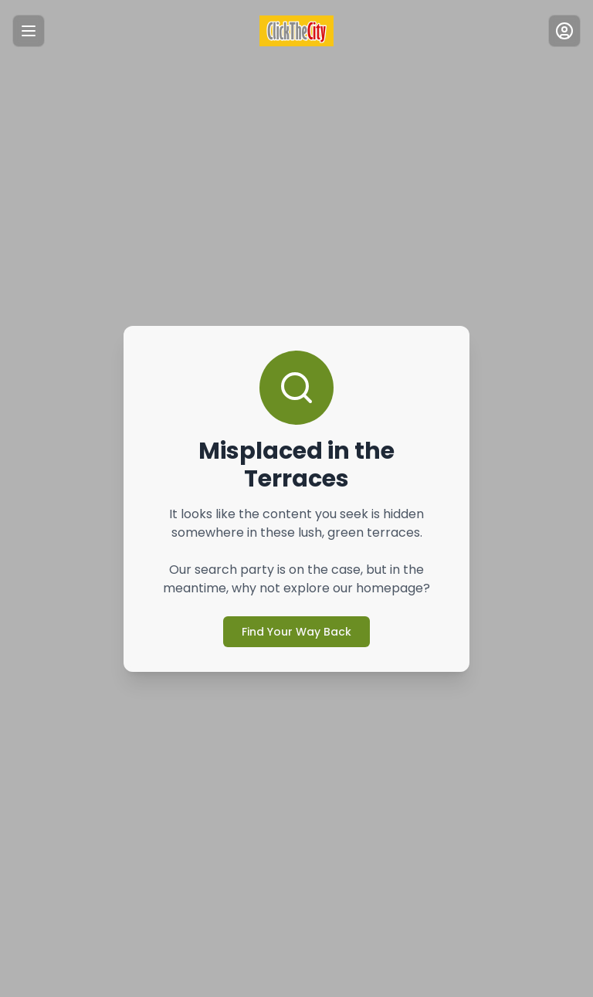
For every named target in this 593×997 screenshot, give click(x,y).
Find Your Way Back (296, 617)
